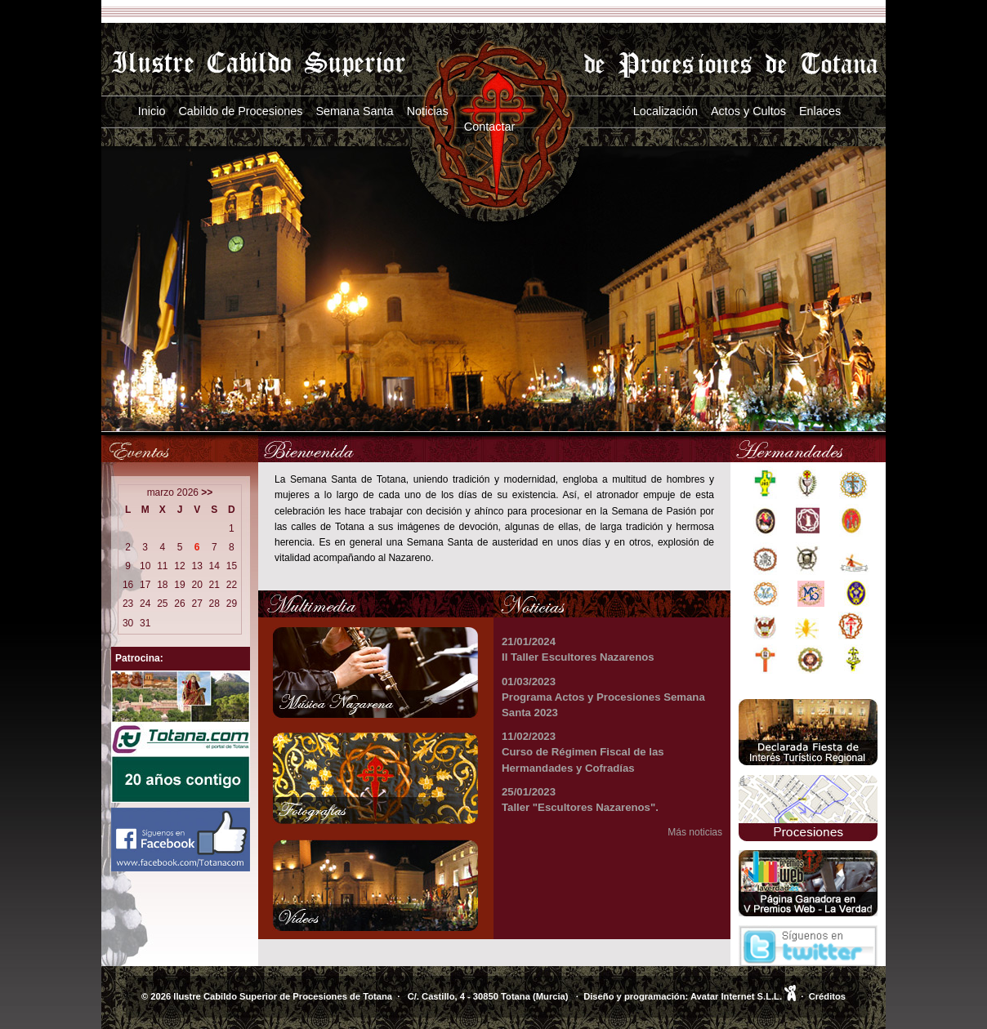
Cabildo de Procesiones (240, 111)
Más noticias (695, 832)
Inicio (152, 111)
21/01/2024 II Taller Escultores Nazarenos (578, 649)
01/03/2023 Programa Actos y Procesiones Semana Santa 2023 (603, 697)
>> (206, 492)
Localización (665, 111)
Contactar (489, 126)
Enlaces (820, 111)
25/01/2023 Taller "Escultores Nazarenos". (580, 799)
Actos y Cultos (748, 111)
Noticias (428, 111)
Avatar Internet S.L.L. (743, 996)
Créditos (827, 996)
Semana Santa (354, 111)
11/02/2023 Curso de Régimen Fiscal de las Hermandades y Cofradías (583, 751)
